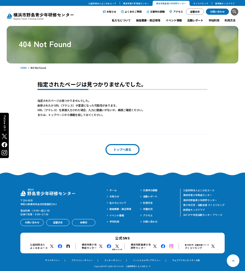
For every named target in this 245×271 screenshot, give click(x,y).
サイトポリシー (52, 260)
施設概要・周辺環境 (148, 20)
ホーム (113, 190)
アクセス (178, 11)
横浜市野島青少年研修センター (200, 200)
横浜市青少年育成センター (136, 3)
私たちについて (121, 20)
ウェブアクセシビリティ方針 (186, 260)
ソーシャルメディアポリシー (147, 260)
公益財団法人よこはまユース (102, 3)
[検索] (234, 12)
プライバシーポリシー (82, 260)
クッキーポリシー (113, 260)
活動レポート (195, 20)
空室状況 (148, 209)
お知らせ (111, 11)
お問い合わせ (150, 221)
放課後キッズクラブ (225, 3)
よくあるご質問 (133, 11)
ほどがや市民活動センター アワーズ (202, 215)
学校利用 (214, 20)
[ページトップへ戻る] (233, 261)
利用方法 (230, 20)
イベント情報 (174, 20)
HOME (23, 67)
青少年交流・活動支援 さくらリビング (204, 205)
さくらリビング (200, 3)
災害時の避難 (157, 11)
